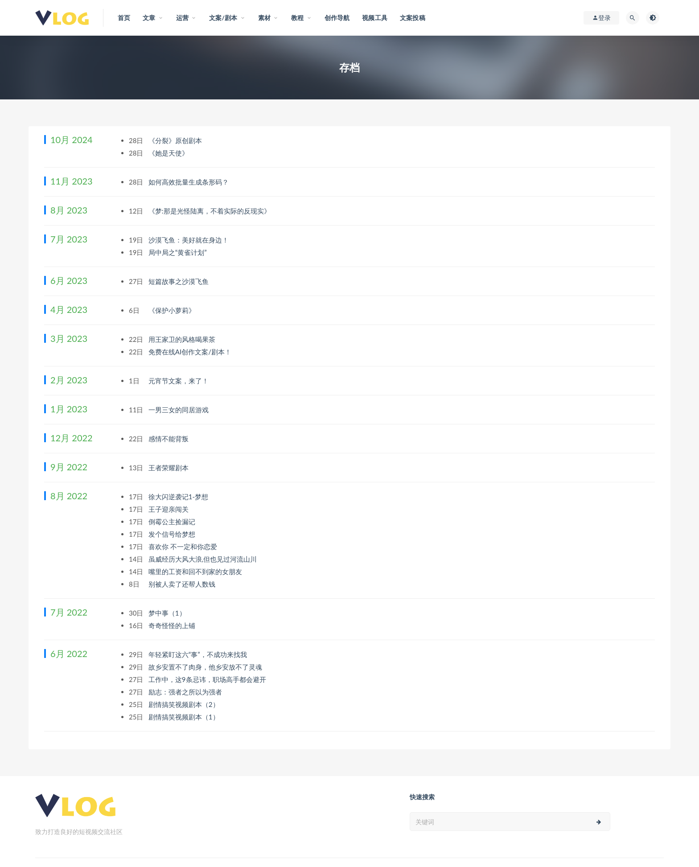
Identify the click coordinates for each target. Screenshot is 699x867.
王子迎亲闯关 (169, 509)
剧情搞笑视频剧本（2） (184, 704)
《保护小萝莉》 (172, 310)
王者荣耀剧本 (169, 468)
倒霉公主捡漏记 (172, 522)
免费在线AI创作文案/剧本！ (190, 352)
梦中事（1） (168, 613)
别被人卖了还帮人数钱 (182, 584)
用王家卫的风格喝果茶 (182, 339)
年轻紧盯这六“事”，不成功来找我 (198, 654)
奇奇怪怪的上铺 (172, 625)
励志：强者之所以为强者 (186, 692)
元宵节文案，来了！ (179, 381)
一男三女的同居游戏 (179, 410)
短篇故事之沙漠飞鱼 (179, 281)
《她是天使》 (169, 153)
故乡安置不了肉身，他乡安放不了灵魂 (206, 667)
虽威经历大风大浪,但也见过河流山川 (203, 559)
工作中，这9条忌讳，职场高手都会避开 (208, 679)
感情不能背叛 (169, 439)
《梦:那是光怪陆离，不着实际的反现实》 (210, 211)
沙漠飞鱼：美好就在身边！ (189, 240)
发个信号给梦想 (172, 534)
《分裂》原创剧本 (176, 140)
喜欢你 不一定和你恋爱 (183, 546)
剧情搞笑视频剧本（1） (184, 717)
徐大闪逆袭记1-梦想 (179, 497)
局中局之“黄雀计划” (178, 252)
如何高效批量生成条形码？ (189, 182)
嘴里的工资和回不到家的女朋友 (196, 571)
